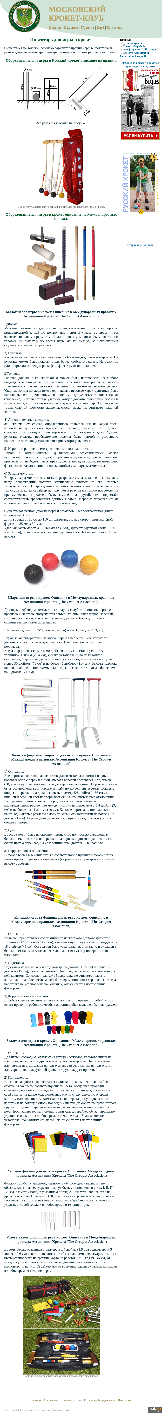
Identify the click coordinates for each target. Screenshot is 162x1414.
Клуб (100, 27)
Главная (55, 27)
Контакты (114, 27)
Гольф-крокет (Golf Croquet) (139, 49)
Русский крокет (131, 43)
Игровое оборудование (99, 1400)
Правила (87, 27)
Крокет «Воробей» (132, 46)
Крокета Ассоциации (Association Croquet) (134, 54)
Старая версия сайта (140, 244)
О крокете (71, 27)
